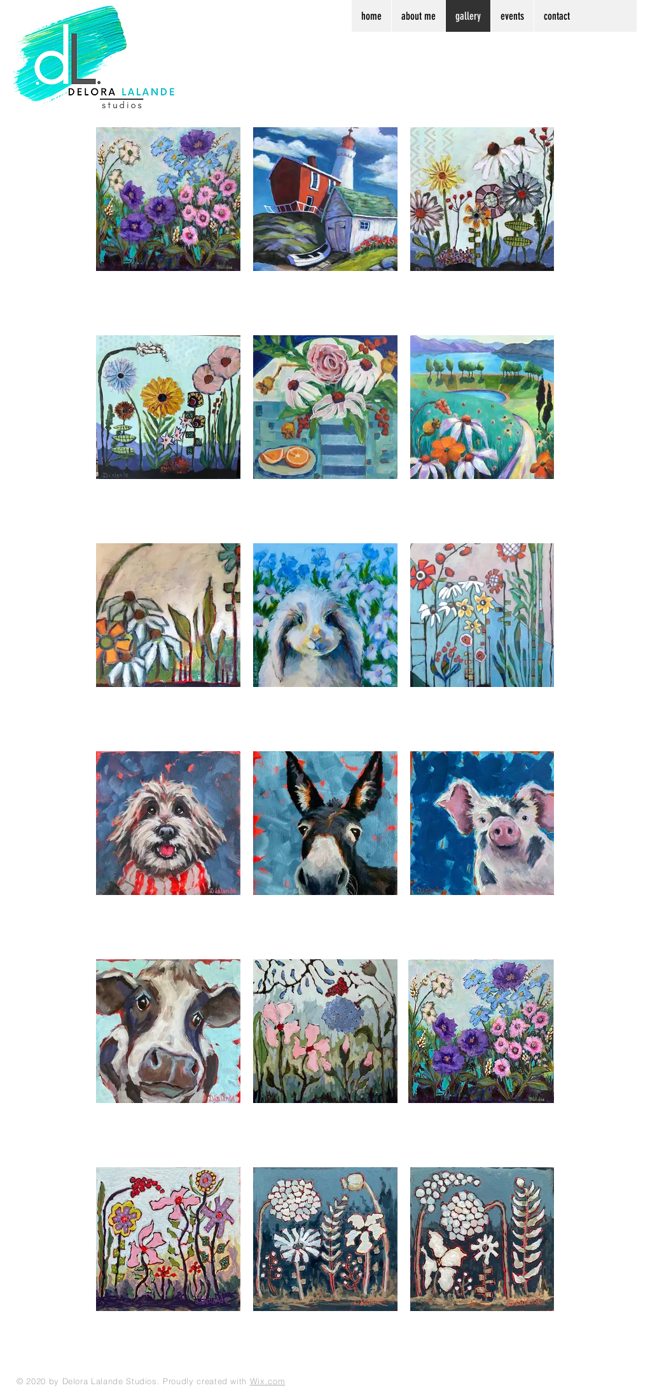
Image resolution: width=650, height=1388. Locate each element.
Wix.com (268, 1381)
